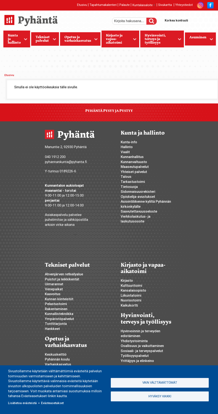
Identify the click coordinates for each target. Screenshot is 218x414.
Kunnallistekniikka (59, 314)
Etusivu (82, 5)
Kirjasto (127, 280)
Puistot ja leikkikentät (62, 279)
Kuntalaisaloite (144, 5)
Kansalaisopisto (133, 290)
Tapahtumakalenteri (103, 5)
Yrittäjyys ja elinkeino (137, 361)
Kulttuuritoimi (131, 285)
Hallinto (127, 147)
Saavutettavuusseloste (139, 211)
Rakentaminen (56, 309)
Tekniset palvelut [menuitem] (43, 40)
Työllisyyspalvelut (135, 356)
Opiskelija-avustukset (138, 196)
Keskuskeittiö (56, 354)
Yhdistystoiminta (134, 341)
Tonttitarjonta (56, 324)
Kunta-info (129, 142)
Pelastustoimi (56, 304)
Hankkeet (52, 329)
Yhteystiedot (184, 5)
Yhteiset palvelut (134, 172)
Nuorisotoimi (131, 300)
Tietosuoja (129, 187)
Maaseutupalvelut (135, 167)
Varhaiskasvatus (58, 364)
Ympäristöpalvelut (59, 319)
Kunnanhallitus (132, 157)
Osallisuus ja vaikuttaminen (142, 346)
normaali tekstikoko (203, 19)
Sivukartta (165, 5)
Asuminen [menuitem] (199, 40)
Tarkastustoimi (133, 182)
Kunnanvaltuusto (134, 162)
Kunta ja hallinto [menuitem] (15, 40)
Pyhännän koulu (57, 359)
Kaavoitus (52, 294)
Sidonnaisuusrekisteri (138, 191)
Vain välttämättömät (159, 382)
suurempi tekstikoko (196, 19)
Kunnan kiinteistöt (59, 299)
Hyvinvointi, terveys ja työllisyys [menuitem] (160, 40)
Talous (126, 176)
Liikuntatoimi (131, 295)
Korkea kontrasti (176, 20)
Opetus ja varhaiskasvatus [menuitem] (79, 40)
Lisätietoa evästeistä (22, 403)
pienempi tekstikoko (210, 19)
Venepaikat (54, 289)
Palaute (124, 5)
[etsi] (132, 21)
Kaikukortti (129, 305)
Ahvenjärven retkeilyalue (64, 274)
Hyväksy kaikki (159, 396)
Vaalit (125, 152)
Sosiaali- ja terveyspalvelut (142, 351)
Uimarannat (54, 284)
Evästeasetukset (52, 403)
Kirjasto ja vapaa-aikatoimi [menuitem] (119, 40)
